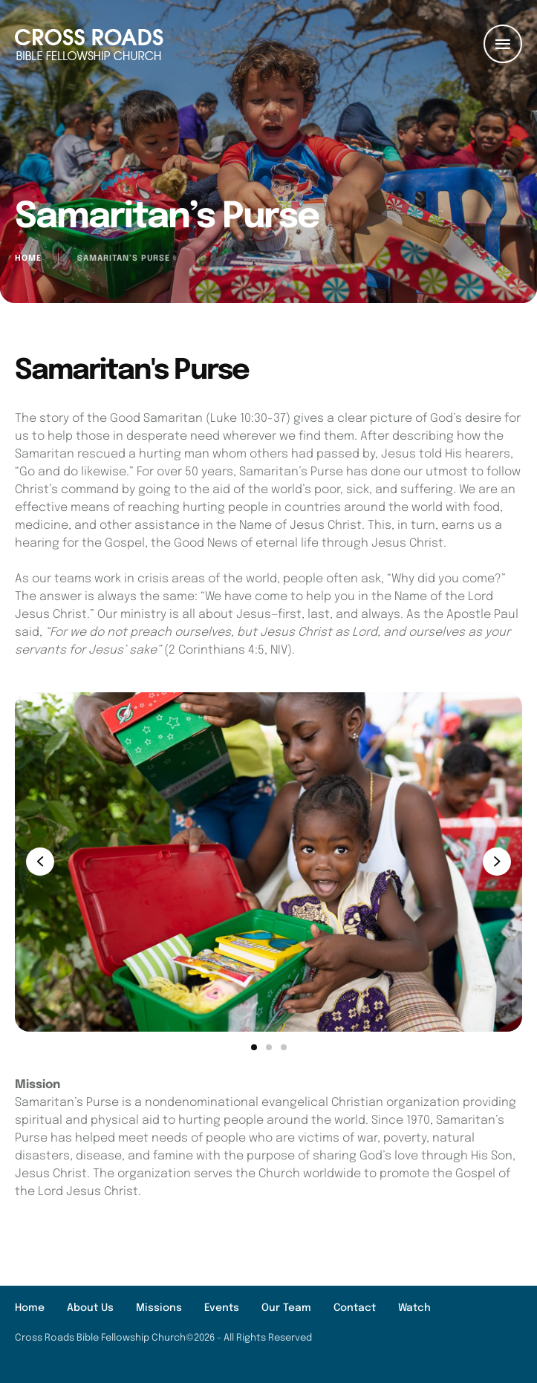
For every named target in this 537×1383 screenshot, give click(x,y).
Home (28, 258)
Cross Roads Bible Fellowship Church (100, 1338)
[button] (496, 1319)
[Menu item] (30, 1308)
